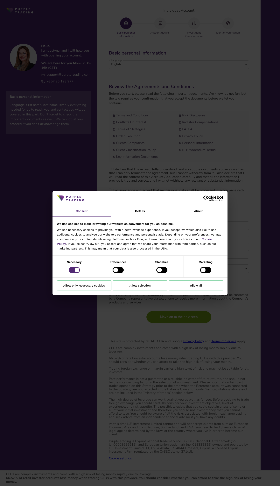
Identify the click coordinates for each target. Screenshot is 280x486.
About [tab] (198, 211)
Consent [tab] (82, 211)
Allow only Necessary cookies (84, 285)
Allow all (196, 285)
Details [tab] (140, 211)
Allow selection (139, 285)
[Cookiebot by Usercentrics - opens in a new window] (206, 198)
